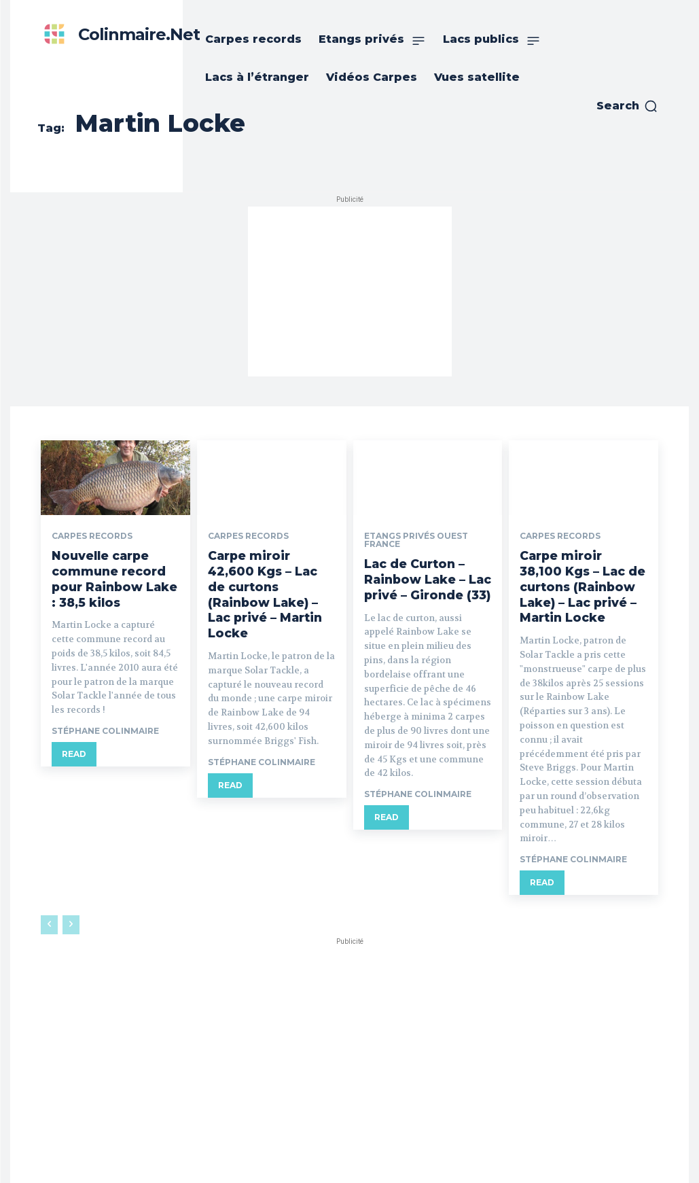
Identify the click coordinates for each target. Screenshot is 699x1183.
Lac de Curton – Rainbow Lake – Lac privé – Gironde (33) (425, 577)
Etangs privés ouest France (416, 540)
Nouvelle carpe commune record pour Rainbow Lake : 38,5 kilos (115, 575)
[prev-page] (49, 918)
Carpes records (92, 536)
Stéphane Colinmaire (105, 725)
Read (74, 748)
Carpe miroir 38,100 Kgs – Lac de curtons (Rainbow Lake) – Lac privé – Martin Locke (583, 583)
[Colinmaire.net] (118, 34)
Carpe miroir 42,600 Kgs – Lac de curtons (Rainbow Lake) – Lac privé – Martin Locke (271, 583)
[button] (627, 106)
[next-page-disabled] (70, 918)
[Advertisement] (350, 291)
